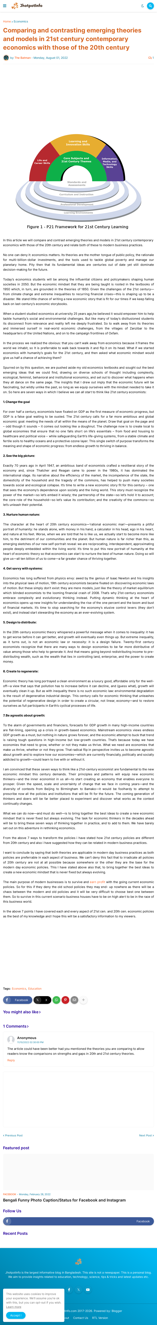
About (65, 1317)
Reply (11, 1060)
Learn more (13, 1306)
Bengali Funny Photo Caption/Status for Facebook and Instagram (64, 1200)
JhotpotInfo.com (66, 1311)
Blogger (117, 1311)
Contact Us (80, 1317)
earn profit (97, 882)
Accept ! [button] (15, 1315)
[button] (4, 5)
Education (34, 988)
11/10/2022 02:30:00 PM (30, 1042)
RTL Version (100, 1317)
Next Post (145, 1135)
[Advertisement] (78, 97)
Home (7, 21)
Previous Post (14, 1135)
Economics (21, 21)
